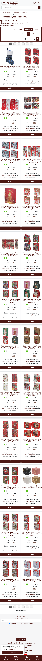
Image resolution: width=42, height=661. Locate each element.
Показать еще (21, 610)
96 (37, 34)
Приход (37, 29)
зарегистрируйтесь (8, 82)
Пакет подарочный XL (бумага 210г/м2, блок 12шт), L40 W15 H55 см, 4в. (10, 441)
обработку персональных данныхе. (25, 623)
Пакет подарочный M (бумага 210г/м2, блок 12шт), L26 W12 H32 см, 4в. (10, 301)
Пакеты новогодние (9, 25)
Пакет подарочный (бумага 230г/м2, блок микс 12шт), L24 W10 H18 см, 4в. (31, 114)
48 (33, 34)
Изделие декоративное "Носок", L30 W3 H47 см (10, 67)
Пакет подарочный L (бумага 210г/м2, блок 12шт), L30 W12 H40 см (10, 208)
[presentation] (8, 630)
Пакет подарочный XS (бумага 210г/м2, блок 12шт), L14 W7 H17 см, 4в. (32, 208)
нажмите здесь (12, 649)
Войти (10, 88)
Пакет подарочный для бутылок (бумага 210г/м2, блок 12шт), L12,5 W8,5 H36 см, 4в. (32, 161)
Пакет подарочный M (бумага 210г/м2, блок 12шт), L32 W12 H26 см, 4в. (31, 394)
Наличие (28, 29)
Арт (15, 29)
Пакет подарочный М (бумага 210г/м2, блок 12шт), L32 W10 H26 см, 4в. (10, 161)
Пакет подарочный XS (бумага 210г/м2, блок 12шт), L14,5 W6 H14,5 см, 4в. (31, 580)
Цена (20, 29)
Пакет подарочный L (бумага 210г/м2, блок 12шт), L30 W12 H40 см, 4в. (10, 347)
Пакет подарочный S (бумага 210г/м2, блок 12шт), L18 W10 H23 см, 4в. (32, 254)
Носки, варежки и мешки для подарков (15, 22)
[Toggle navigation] (3, 3)
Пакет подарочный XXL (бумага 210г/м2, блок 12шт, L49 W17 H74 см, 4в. (10, 394)
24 (28, 34)
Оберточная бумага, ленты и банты (13, 23)
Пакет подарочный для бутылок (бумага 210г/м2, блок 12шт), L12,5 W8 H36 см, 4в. (10, 254)
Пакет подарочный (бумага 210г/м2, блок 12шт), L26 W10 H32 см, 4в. (32, 68)
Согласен (13, 652)
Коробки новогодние (9, 20)
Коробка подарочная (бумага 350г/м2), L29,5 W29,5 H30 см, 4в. (32, 486)
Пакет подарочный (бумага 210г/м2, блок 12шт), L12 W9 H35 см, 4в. (10, 114)
